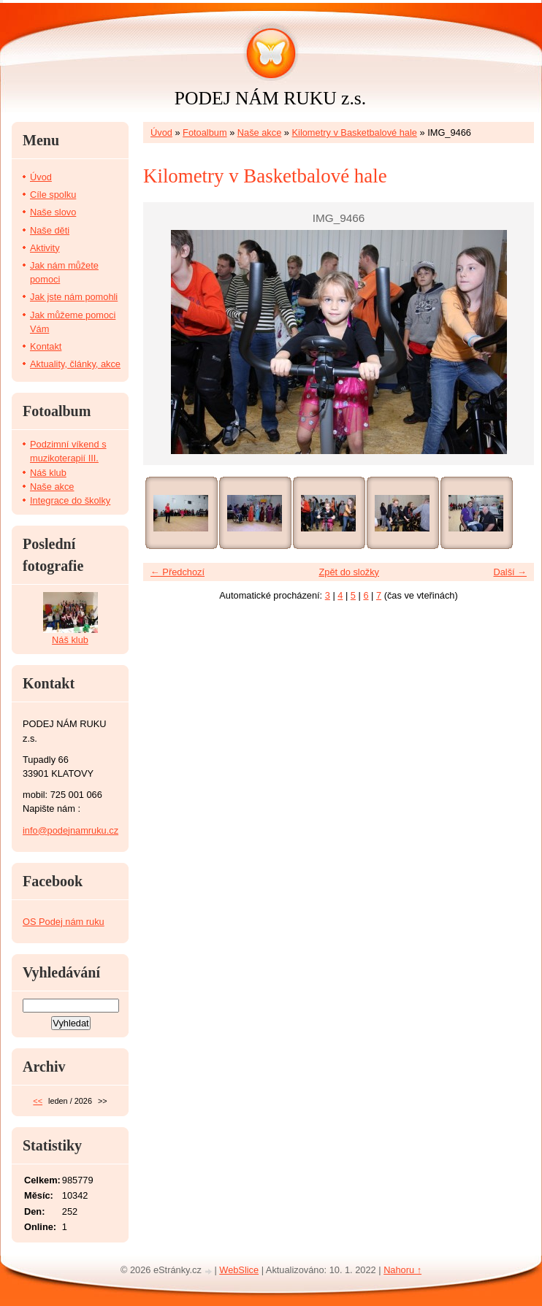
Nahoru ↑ (402, 1269)
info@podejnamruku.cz (70, 830)
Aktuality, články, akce (75, 363)
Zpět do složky (348, 571)
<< (37, 1100)
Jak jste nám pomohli (74, 296)
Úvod (161, 132)
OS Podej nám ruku (63, 921)
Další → (510, 571)
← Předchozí (177, 571)
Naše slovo (53, 212)
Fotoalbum (204, 132)
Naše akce (259, 132)
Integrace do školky (70, 500)
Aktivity (45, 247)
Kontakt (45, 346)
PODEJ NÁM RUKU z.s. (270, 98)
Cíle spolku (53, 194)
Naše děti (49, 230)
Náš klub (48, 472)
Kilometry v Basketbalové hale (354, 132)
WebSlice (239, 1269)
